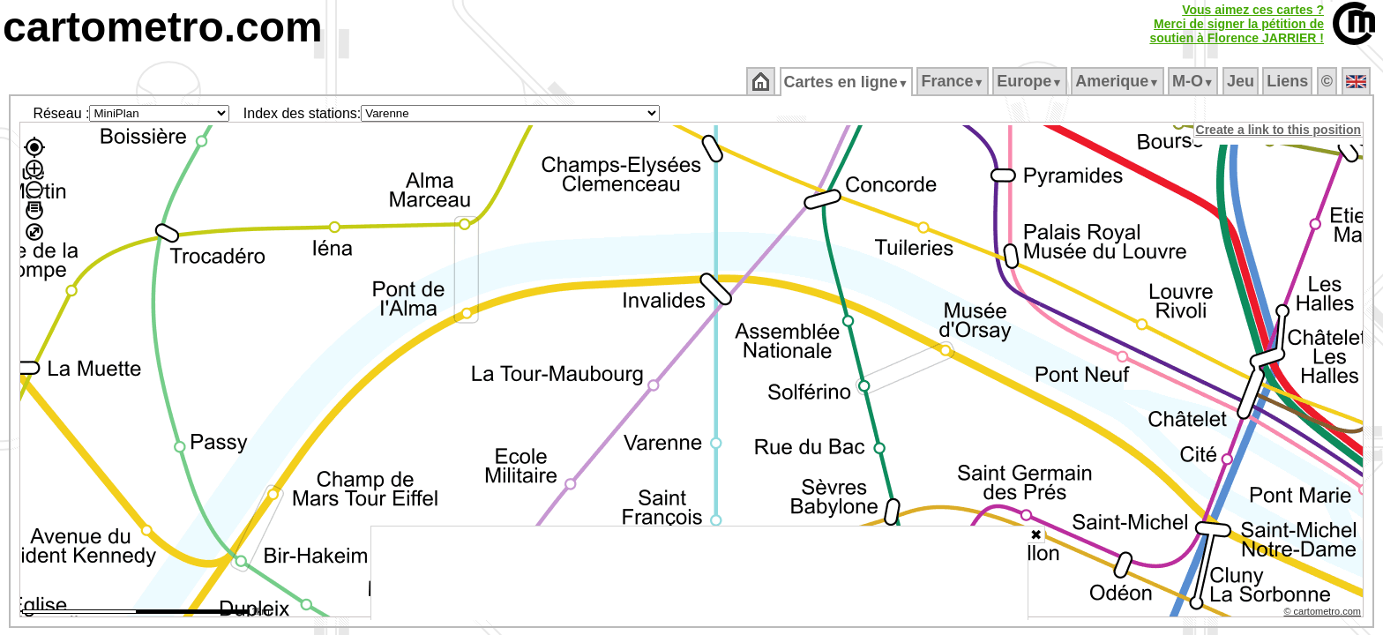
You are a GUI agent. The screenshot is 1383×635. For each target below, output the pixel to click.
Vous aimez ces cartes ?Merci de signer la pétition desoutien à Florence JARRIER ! (1236, 24)
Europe (1031, 81)
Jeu (1241, 81)
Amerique (1119, 81)
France (954, 81)
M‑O (1194, 81)
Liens (1289, 81)
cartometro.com (163, 27)
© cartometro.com (1324, 614)
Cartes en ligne (847, 82)
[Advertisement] (699, 573)
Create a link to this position (1279, 130)
